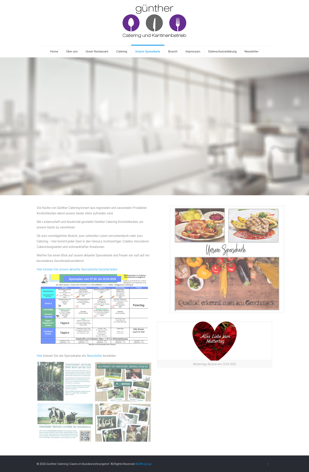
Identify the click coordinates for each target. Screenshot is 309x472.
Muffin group (144, 463)
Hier (39, 356)
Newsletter (94, 356)
